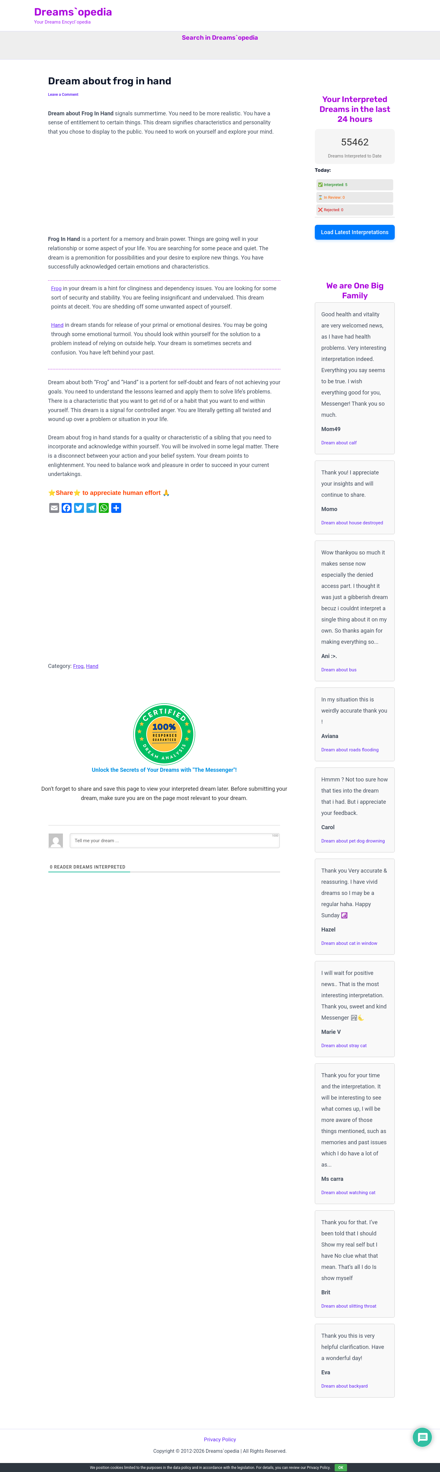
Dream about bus (340, 670)
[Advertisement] (164, 188)
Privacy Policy (220, 1450)
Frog (56, 288)
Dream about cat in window (351, 953)
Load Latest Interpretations (355, 232)
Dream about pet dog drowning (344, 846)
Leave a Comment (64, 94)
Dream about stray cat (345, 1055)
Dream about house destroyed (354, 523)
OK (340, 1467)
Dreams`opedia (73, 12)
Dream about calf (340, 443)
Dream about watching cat (350, 1202)
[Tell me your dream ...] (175, 840)
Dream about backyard (346, 1396)
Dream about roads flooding (352, 750)
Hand (57, 325)
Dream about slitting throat (350, 1316)
